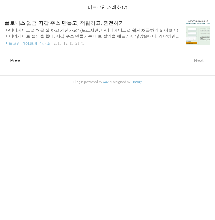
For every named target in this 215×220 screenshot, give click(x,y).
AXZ (106, 82)
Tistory (136, 82)
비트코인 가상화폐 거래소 (27, 43)
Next (202, 60)
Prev (12, 60)
